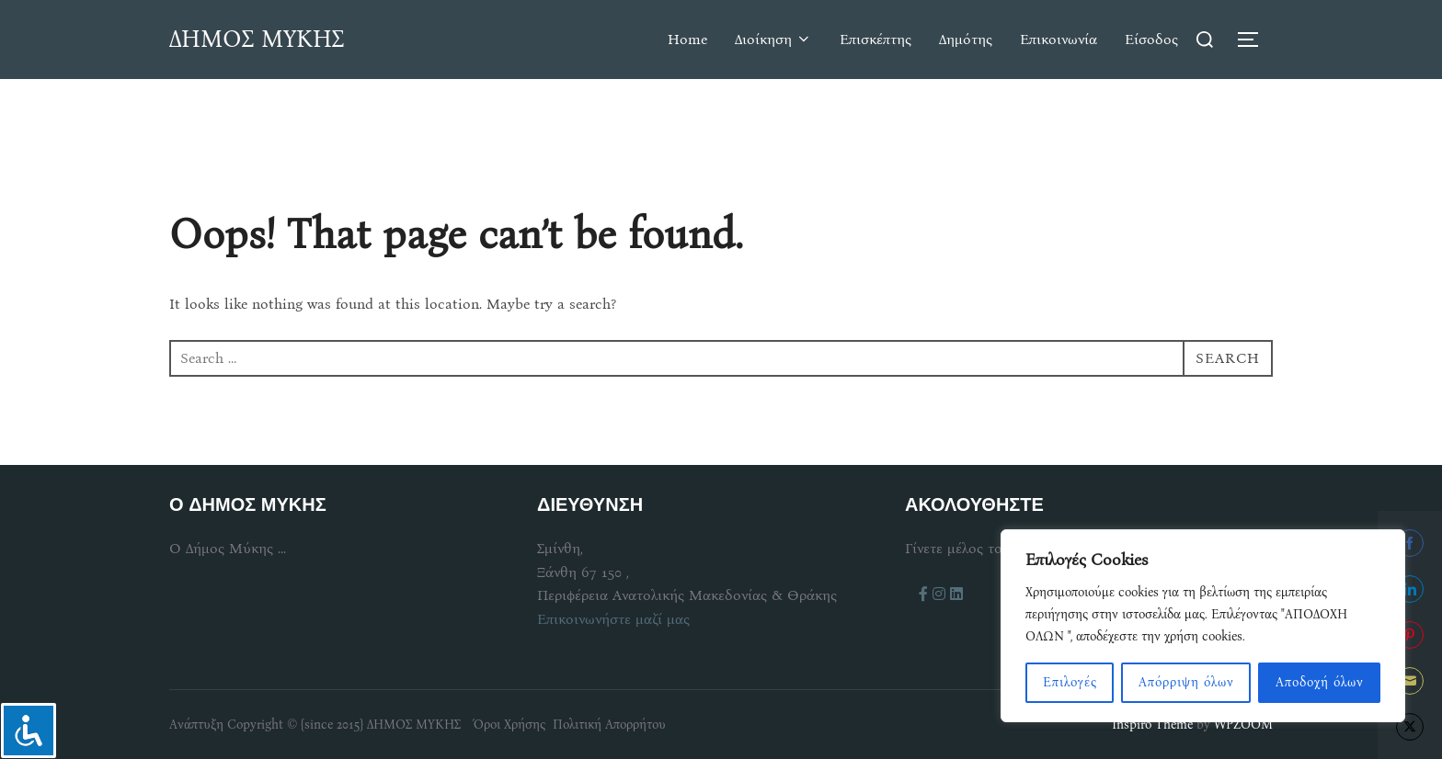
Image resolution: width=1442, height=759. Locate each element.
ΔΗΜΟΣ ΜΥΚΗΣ (256, 39)
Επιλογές (1070, 682)
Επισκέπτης (875, 39)
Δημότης (965, 39)
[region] (1203, 625)
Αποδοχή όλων (1320, 682)
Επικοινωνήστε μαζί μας (613, 619)
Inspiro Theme (1152, 724)
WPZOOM (1243, 724)
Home (687, 39)
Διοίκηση (773, 39)
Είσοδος (1151, 39)
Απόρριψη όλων (1186, 682)
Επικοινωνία (1058, 39)
